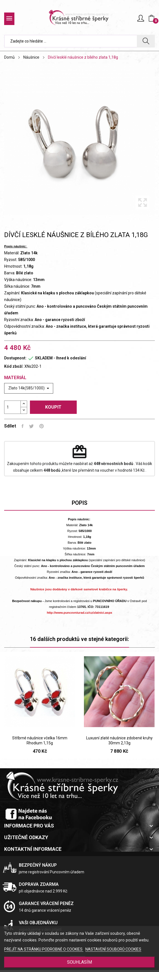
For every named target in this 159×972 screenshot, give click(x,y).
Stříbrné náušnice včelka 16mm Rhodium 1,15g (39, 740)
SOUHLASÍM (79, 962)
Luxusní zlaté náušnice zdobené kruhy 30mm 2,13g (119, 740)
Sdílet (22, 426)
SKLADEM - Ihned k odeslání (60, 358)
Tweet (31, 426)
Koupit (53, 407)
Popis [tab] (79, 502)
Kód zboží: (14, 366)
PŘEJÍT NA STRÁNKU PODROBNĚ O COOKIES (43, 949)
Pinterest (42, 426)
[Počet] (12, 407)
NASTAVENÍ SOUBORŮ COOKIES (113, 949)
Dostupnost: (15, 358)
